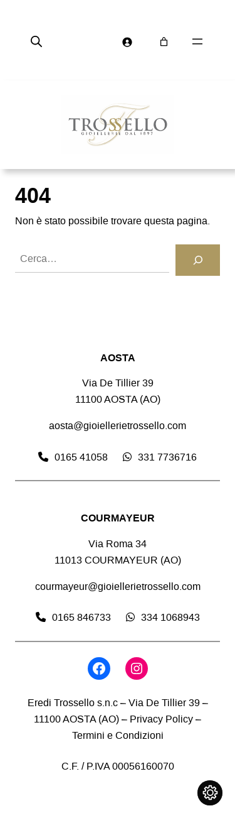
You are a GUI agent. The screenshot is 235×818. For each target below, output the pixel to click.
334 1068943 (170, 617)
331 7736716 (167, 457)
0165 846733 (81, 617)
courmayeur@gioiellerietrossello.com (118, 586)
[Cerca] (197, 260)
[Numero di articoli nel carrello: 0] (164, 42)
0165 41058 (81, 457)
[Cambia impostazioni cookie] (209, 792)
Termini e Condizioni (118, 735)
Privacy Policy (161, 719)
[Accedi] (127, 42)
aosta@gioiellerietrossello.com (117, 425)
